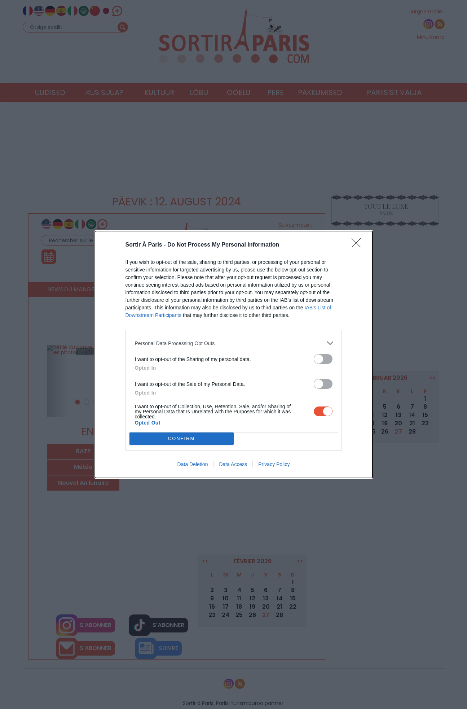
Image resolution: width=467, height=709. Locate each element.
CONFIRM (181, 439)
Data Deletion (192, 464)
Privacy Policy (274, 464)
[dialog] (234, 354)
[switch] (323, 359)
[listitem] (233, 343)
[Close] (358, 245)
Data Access (233, 464)
